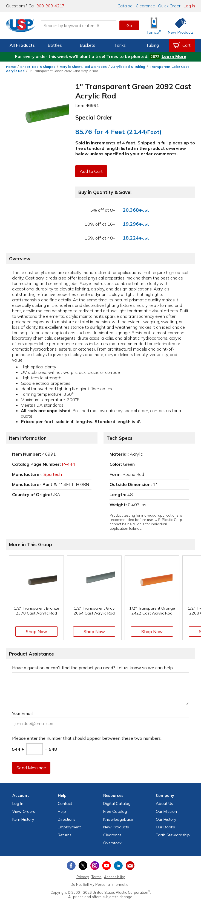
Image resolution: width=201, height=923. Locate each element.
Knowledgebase (118, 819)
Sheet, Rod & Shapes (37, 67)
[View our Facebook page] (71, 865)
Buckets (87, 45)
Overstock (112, 842)
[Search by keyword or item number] (79, 25)
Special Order (94, 117)
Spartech (53, 474)
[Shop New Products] (179, 25)
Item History (23, 819)
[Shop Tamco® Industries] (154, 25)
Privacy (82, 877)
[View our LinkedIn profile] (118, 865)
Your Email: (22, 713)
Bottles (55, 45)
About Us (164, 803)
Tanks (120, 45)
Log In (189, 5)
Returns (64, 834)
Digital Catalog (117, 803)
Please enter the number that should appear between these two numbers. (87, 738)
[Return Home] (21, 26)
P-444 (68, 464)
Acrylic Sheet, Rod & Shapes (83, 67)
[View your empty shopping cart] (182, 45)
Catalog (125, 5)
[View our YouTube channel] (106, 865)
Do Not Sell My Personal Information (100, 884)
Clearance (145, 5)
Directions (67, 819)
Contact (65, 803)
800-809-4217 (50, 5)
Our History (166, 819)
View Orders (23, 811)
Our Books (165, 827)
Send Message (31, 767)
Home (11, 67)
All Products (22, 45)
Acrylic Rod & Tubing (128, 67)
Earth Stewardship (173, 834)
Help (62, 811)
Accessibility (114, 877)
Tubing (152, 45)
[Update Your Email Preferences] (130, 865)
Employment (69, 827)
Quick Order (169, 5)
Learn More (174, 56)
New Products (116, 827)
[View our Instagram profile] (94, 865)
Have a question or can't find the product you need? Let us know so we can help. (93, 667)
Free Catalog (115, 811)
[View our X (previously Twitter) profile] (82, 865)
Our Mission (166, 811)
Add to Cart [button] (91, 171)
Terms (96, 877)
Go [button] (129, 25)
